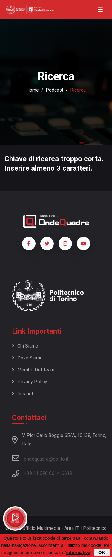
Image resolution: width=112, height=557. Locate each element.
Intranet (22, 393)
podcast (54, 90)
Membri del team (33, 370)
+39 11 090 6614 (42, 473)
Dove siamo (27, 358)
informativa (78, 552)
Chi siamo (25, 346)
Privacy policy (29, 382)
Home (32, 90)
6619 (67, 473)
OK (101, 552)
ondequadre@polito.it (40, 458)
